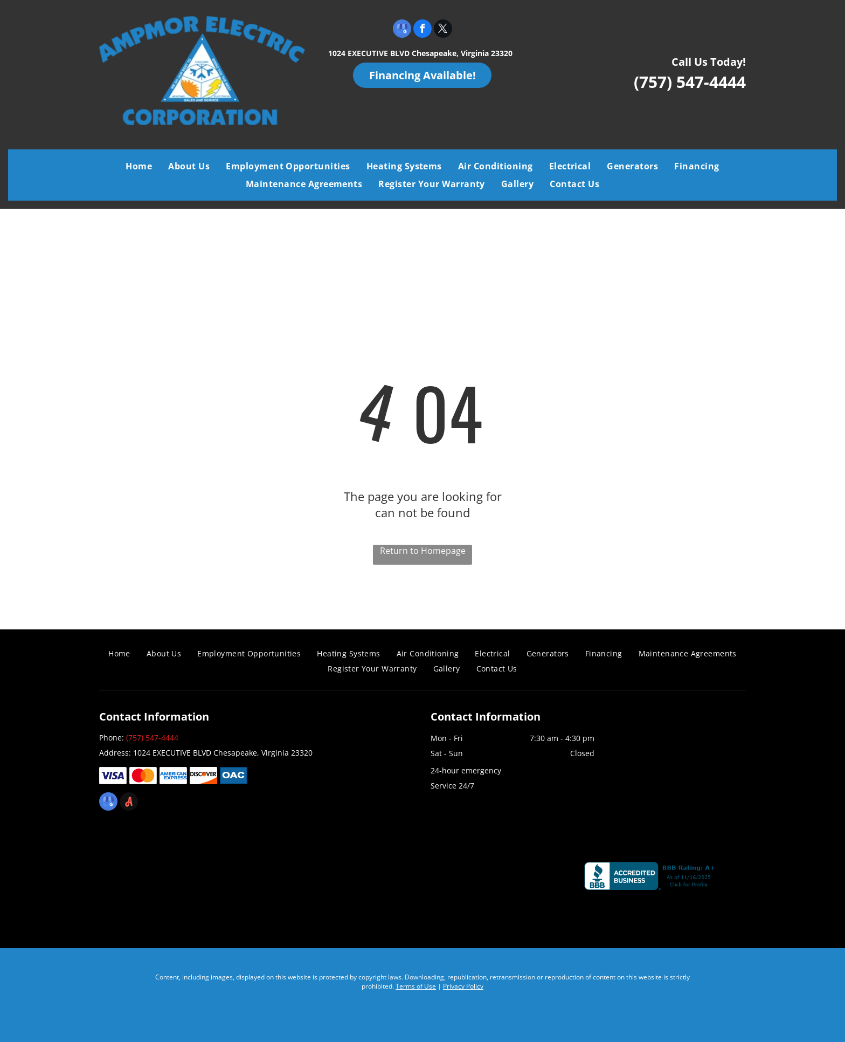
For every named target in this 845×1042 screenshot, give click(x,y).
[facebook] (422, 29)
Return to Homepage (423, 551)
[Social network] (129, 802)
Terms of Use (416, 986)
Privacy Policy (463, 986)
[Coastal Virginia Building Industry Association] (183, 878)
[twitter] (443, 29)
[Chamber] (499, 878)
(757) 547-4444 (690, 82)
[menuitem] (138, 166)
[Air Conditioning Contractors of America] (341, 878)
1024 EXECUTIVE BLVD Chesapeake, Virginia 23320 (420, 53)
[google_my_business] (402, 29)
